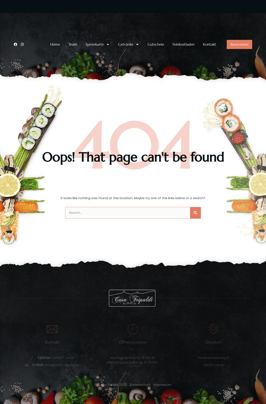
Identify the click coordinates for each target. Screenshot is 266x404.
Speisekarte (98, 44)
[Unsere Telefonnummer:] (16, 18)
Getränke (128, 44)
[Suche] (195, 212)
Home (55, 44)
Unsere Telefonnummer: (40, 15)
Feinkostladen (184, 44)
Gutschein (156, 44)
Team (73, 44)
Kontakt (209, 44)
